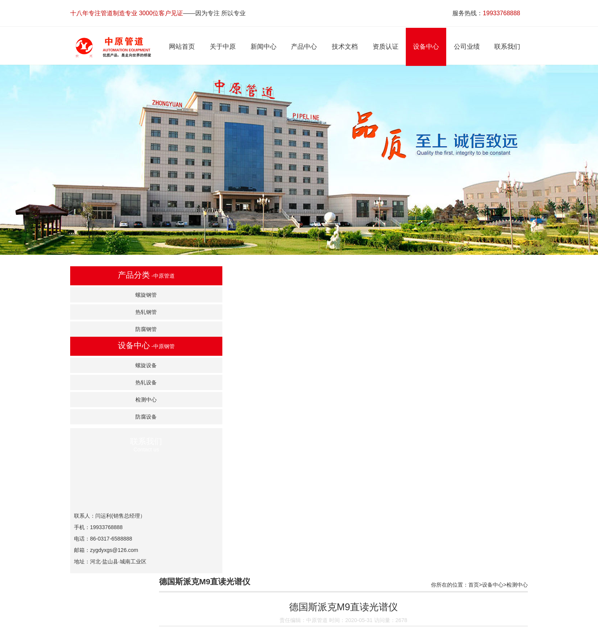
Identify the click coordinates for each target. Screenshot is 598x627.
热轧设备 (118, 383)
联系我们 (411, 620)
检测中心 (118, 400)
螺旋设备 (118, 366)
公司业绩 (383, 620)
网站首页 (187, 620)
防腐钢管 (118, 329)
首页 (473, 274)
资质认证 (327, 620)
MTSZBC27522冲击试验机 (228, 524)
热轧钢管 (118, 312)
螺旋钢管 (118, 295)
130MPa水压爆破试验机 (225, 505)
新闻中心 (243, 620)
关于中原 (214, 620)
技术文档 (299, 620)
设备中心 (492, 274)
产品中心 (270, 620)
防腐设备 (118, 417)
